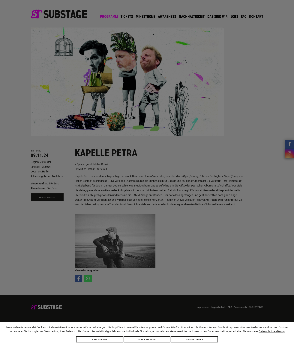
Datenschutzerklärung (272, 331)
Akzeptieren (99, 339)
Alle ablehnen (147, 339)
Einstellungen (194, 339)
